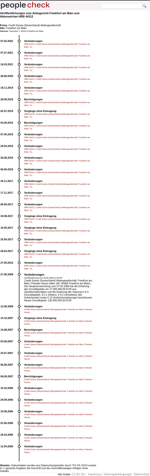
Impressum (95, 474)
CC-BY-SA (78, 474)
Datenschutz (142, 474)
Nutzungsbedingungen (118, 474)
